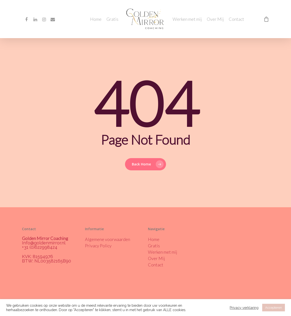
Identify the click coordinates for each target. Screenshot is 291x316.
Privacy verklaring (244, 307)
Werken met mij (187, 19)
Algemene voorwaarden (107, 239)
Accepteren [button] (273, 307)
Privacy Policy (98, 245)
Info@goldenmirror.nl (43, 242)
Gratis (112, 19)
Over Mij (215, 19)
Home (96, 19)
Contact (236, 19)
